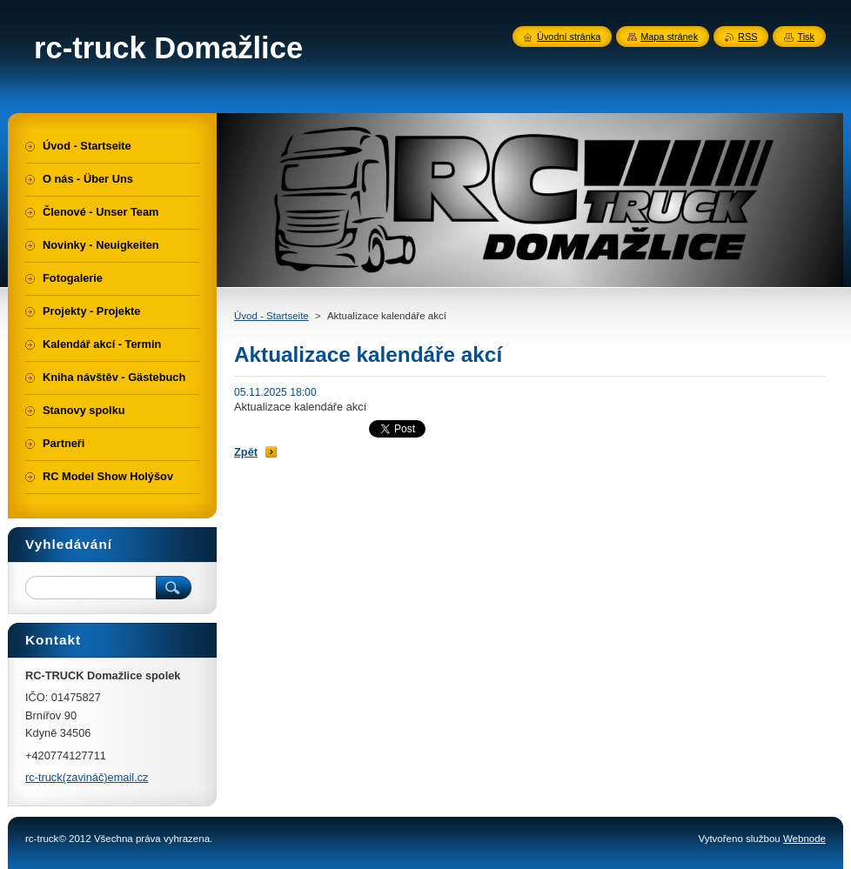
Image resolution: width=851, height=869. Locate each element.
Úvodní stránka (568, 36)
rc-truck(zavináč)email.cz (87, 777)
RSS (747, 36)
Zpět (246, 451)
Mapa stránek (669, 36)
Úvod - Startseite (271, 316)
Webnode (804, 838)
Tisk (805, 36)
